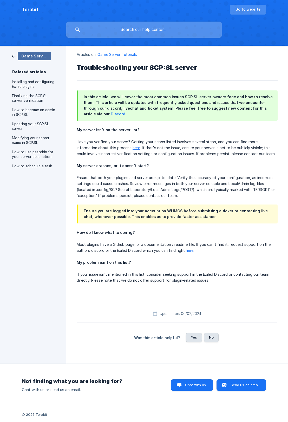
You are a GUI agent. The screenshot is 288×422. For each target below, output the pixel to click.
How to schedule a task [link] (32, 166)
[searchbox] (144, 30)
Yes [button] (194, 337)
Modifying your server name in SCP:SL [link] (30, 140)
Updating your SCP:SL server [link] (30, 126)
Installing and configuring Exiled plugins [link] (33, 84)
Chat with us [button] (195, 385)
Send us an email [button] (245, 385)
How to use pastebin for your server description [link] (32, 154)
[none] (30, 10)
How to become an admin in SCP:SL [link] (33, 112)
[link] (31, 55)
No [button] (211, 337)
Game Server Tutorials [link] (117, 54)
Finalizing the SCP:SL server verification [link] (29, 98)
